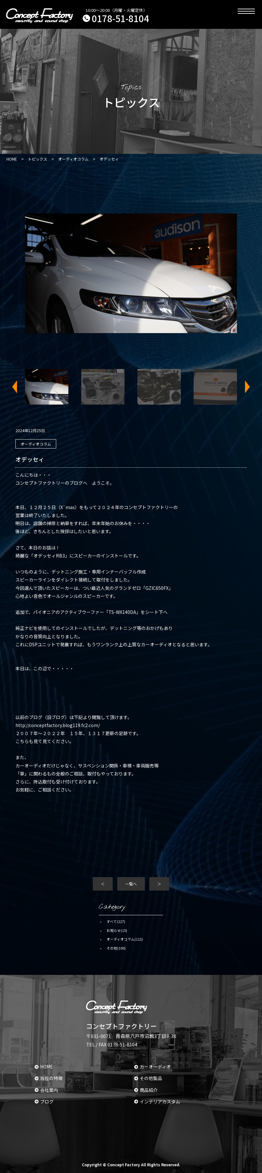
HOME (44, 1066)
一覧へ (131, 883)
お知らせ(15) (117, 930)
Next (243, 387)
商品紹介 (146, 1090)
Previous (18, 387)
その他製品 (148, 1078)
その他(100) (116, 948)
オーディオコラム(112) (125, 939)
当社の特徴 (49, 1078)
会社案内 (46, 1090)
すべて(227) (116, 921)
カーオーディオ (152, 1066)
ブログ (44, 1101)
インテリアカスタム (157, 1101)
